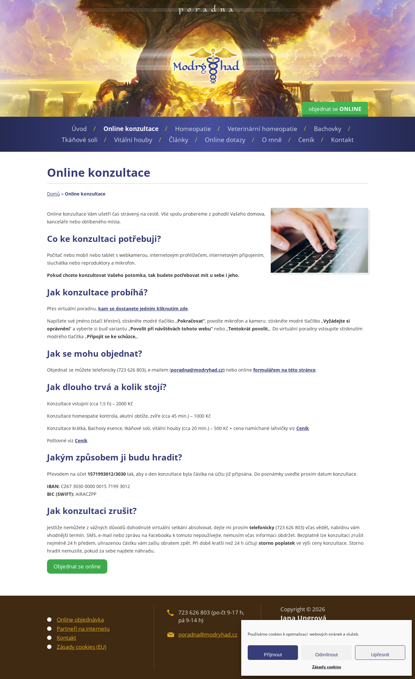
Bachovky (327, 129)
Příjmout (273, 654)
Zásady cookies (326, 667)
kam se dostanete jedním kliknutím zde (143, 308)
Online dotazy (225, 140)
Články (178, 140)
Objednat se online (77, 566)
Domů (53, 194)
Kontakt (342, 140)
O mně (272, 140)
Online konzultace (131, 129)
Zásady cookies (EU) (81, 646)
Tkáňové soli (80, 140)
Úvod (79, 129)
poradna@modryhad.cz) (198, 370)
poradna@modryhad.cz (207, 634)
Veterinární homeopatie (262, 129)
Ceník (306, 140)
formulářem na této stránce (284, 370)
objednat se (335, 109)
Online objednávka (80, 619)
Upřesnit (380, 654)
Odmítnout (326, 654)
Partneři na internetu (83, 628)
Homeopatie (193, 129)
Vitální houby (133, 140)
